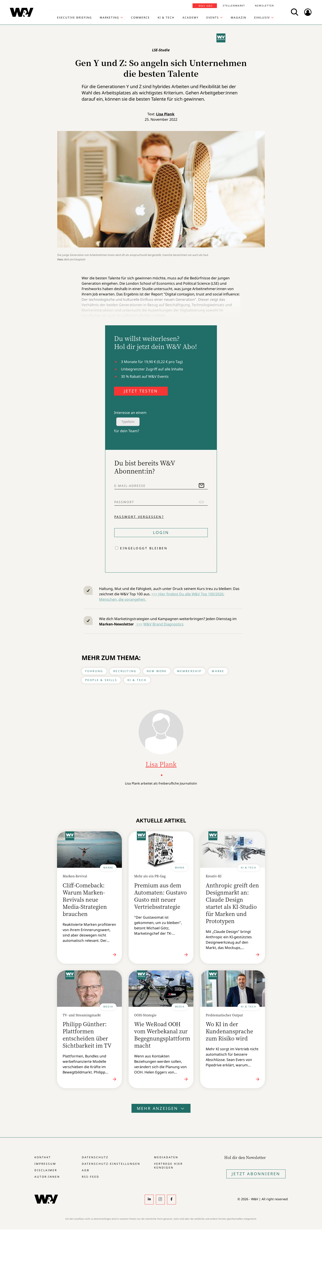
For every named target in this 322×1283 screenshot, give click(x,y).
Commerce (140, 17)
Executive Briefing (74, 17)
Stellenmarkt (234, 5)
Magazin (238, 17)
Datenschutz (95, 1157)
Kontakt (42, 1157)
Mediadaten (166, 1157)
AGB (85, 1170)
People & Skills (101, 680)
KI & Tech (166, 17)
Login (161, 532)
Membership (189, 671)
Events (212, 17)
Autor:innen (47, 1177)
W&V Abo (206, 5)
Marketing (109, 17)
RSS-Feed (90, 1177)
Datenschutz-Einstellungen (111, 1164)
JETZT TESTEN (141, 391)
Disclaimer (45, 1170)
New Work (157, 671)
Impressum (45, 1164)
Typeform (127, 422)
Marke (218, 671)
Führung (94, 671)
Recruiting (124, 671)
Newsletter (264, 5)
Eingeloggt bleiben (143, 548)
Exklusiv (262, 17)
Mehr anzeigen (161, 1108)
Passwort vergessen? (139, 517)
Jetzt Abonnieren (256, 1173)
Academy (190, 17)
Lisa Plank (165, 114)
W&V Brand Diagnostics (163, 624)
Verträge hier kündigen (168, 1165)
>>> (139, 624)
